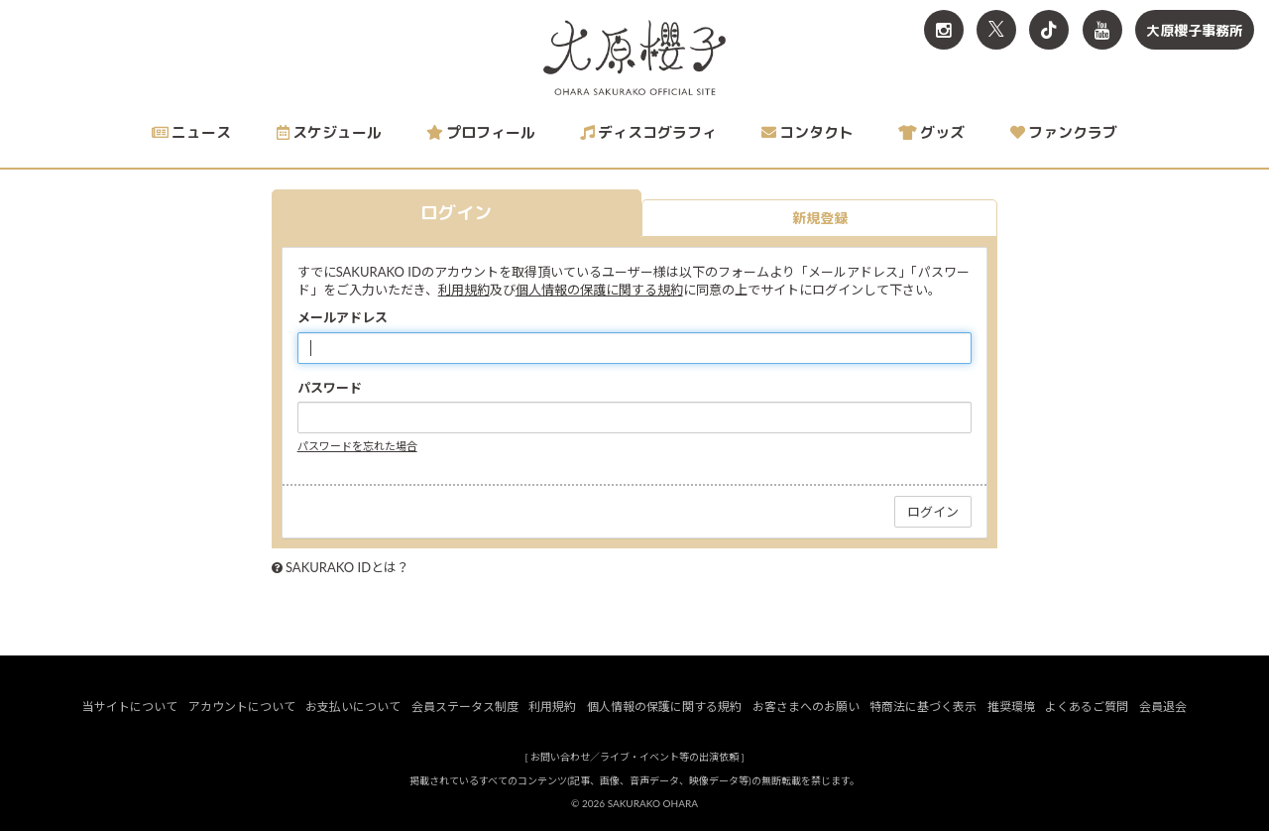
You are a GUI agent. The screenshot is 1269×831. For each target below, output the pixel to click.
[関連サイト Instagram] (944, 30)
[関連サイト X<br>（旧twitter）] (996, 30)
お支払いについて (353, 706)
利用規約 (464, 289)
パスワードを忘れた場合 (357, 445)
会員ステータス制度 (465, 706)
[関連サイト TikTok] (1049, 30)
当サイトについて (129, 706)
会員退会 (1163, 706)
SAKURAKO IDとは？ (347, 567)
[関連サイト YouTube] (1102, 30)
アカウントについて (241, 706)
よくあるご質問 (1086, 706)
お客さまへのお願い (806, 706)
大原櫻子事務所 (1194, 30)
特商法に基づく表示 (923, 706)
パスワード (329, 388)
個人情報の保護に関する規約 (599, 289)
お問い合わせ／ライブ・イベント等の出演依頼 (634, 757)
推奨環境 (1011, 706)
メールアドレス (342, 317)
